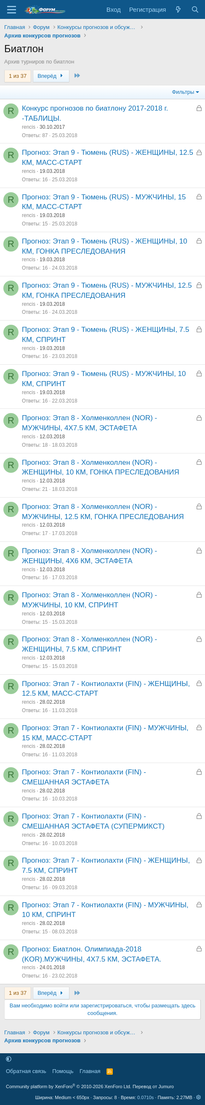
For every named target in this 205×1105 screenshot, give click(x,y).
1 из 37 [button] (18, 76)
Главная (90, 1071)
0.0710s (145, 1097)
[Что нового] (178, 9)
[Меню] (11, 9)
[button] (8, 1059)
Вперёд (51, 76)
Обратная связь (26, 1071)
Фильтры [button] (183, 92)
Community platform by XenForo (68, 1086)
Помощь (62, 1071)
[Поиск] (195, 9)
